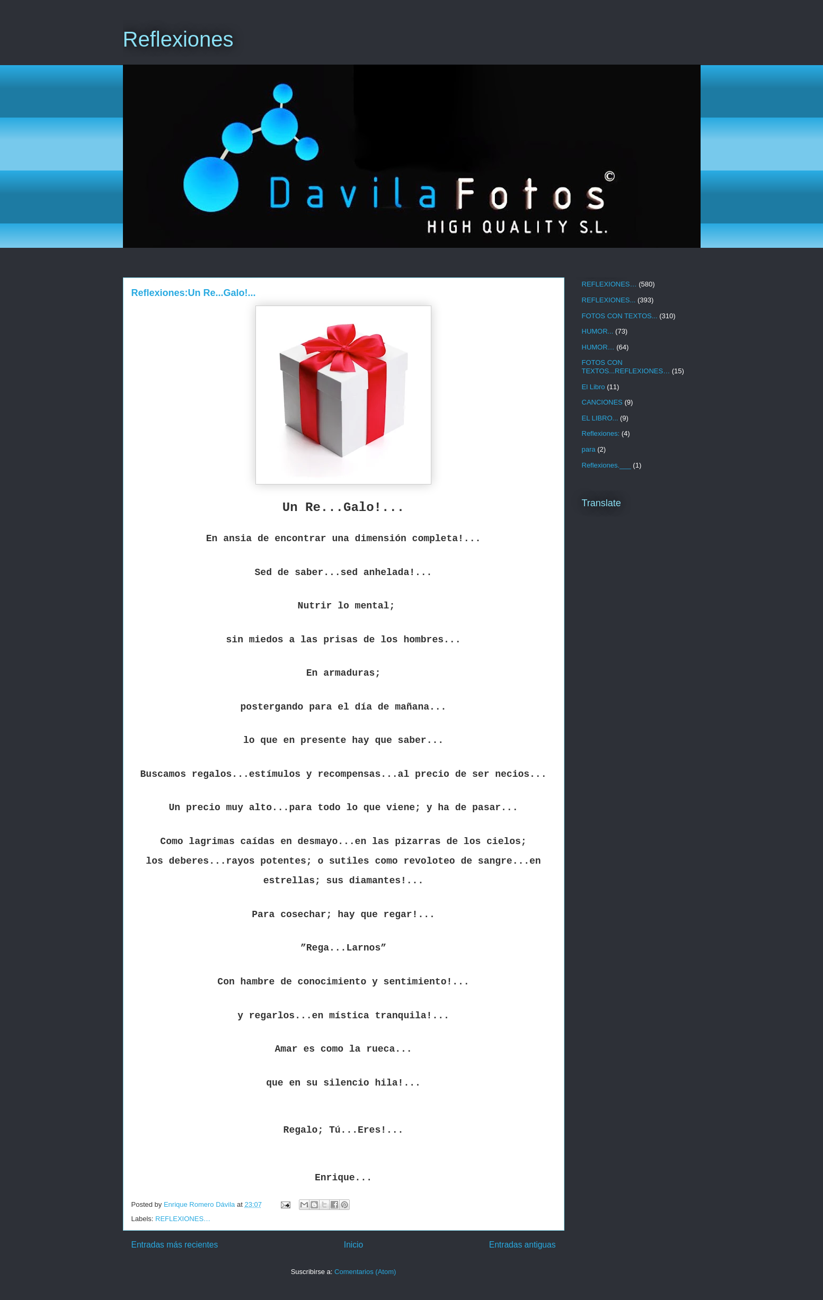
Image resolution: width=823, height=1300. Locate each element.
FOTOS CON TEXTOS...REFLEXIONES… (626, 366)
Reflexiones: (601, 433)
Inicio (353, 1244)
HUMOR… (598, 347)
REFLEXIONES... (609, 300)
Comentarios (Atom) (365, 1272)
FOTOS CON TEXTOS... (620, 316)
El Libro (593, 387)
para (589, 449)
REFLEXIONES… (182, 1219)
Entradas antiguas (522, 1244)
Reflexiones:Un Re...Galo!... (193, 293)
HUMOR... (598, 331)
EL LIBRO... (600, 418)
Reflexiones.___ (606, 465)
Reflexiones (178, 39)
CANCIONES (602, 402)
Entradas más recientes (174, 1244)
